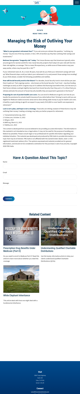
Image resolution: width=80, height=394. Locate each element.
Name (5, 162)
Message (6, 183)
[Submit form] (9, 198)
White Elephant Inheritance (16, 295)
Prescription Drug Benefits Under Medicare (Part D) (19, 249)
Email (5, 172)
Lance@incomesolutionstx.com (40, 392)
